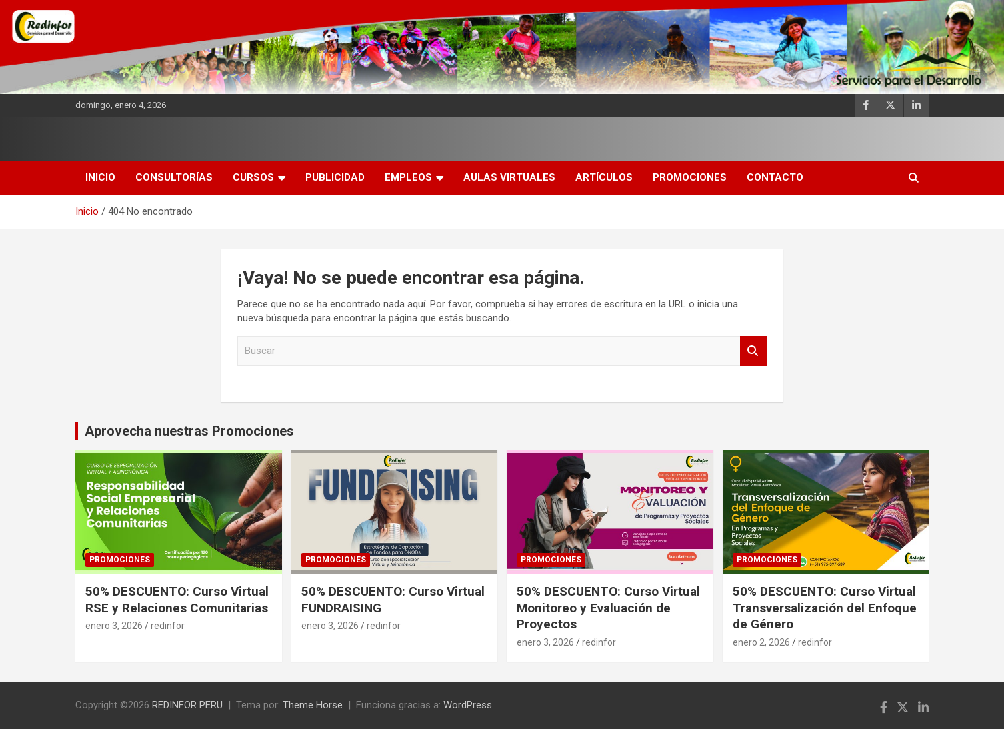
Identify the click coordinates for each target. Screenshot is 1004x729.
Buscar (753, 351)
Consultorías (174, 177)
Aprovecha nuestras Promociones (189, 431)
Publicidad (335, 177)
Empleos (408, 177)
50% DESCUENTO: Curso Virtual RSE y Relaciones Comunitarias (177, 600)
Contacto (775, 177)
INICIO (100, 177)
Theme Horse (313, 705)
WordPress (467, 705)
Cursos (253, 177)
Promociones (690, 177)
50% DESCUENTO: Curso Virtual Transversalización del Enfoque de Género (825, 608)
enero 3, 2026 (114, 625)
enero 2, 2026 (761, 642)
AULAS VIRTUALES (509, 177)
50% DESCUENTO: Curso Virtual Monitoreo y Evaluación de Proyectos (608, 608)
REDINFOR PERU (187, 705)
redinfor (168, 625)
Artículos (604, 177)
